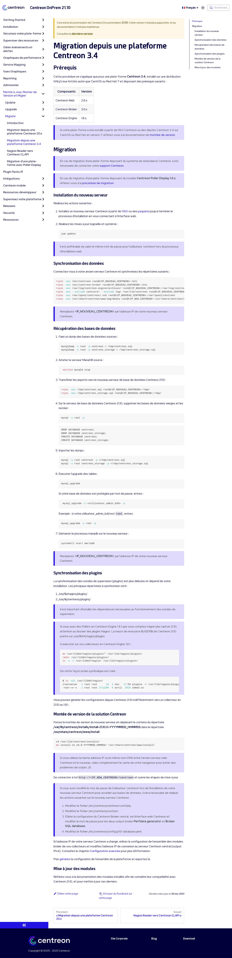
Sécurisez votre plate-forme (22, 33)
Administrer (11, 85)
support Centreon (112, 165)
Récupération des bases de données (209, 46)
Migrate (10, 116)
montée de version (162, 135)
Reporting (9, 78)
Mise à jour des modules (208, 67)
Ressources (11, 219)
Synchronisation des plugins (210, 53)
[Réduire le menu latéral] (24, 925)
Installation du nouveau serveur (207, 33)
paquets (143, 211)
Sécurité (9, 213)
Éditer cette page (65, 893)
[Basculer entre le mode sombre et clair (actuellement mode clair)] (202, 7)
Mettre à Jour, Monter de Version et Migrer (20, 93)
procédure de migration (98, 183)
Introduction (15, 123)
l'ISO (125, 211)
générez (64, 859)
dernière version (82, 33)
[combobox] (218, 8)
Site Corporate (119, 938)
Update (10, 102)
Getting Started (14, 20)
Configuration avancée (105, 851)
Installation (10, 27)
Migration (197, 26)
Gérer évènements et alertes (17, 49)
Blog (154, 938)
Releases (9, 206)
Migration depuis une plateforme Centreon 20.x (24, 131)
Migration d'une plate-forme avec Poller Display (24, 163)
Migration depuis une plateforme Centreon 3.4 (24, 142)
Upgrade (11, 109)
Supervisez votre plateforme (22, 199)
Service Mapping (14, 64)
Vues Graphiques (14, 71)
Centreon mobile (14, 185)
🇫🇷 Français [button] (189, 7)
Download (189, 938)
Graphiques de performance (22, 57)
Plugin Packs (13, 172)
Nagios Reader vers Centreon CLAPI (20, 152)
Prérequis (197, 21)
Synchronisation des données (211, 39)
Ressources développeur (19, 192)
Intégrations (11, 178)
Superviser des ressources (20, 40)
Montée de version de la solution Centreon (207, 60)
